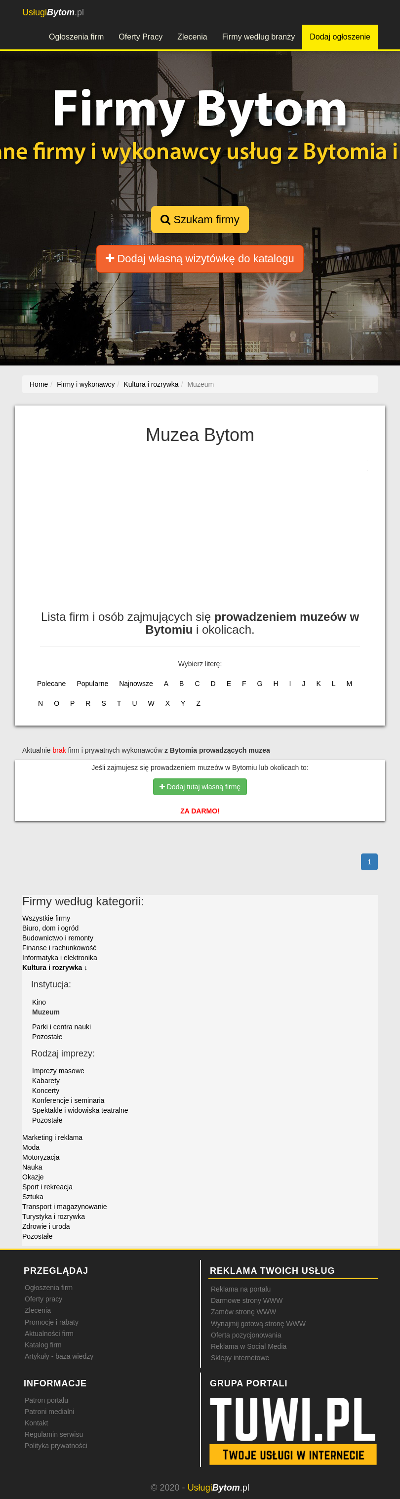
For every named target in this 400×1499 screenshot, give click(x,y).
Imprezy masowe (58, 1071)
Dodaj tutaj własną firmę (200, 787)
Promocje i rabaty (52, 1322)
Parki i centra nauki (61, 1027)
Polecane (51, 684)
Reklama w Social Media (248, 1346)
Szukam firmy (199, 219)
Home (39, 384)
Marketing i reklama (52, 1137)
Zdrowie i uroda (46, 1226)
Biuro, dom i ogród (50, 928)
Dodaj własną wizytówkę (200, 258)
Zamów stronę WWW (243, 1312)
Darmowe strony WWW (246, 1300)
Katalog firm (43, 1345)
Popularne (92, 684)
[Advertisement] (200, 531)
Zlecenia (192, 37)
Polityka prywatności (56, 1446)
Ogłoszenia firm (76, 37)
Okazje (33, 1177)
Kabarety (46, 1081)
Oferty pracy (43, 1299)
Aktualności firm (49, 1333)
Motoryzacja (40, 1157)
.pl (53, 12)
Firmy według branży (258, 37)
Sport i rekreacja (47, 1187)
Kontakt (36, 1423)
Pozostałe (47, 1037)
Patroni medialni (49, 1412)
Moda (31, 1147)
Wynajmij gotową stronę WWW (258, 1324)
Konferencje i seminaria (68, 1100)
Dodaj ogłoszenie (340, 37)
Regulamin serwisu (54, 1434)
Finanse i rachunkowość (59, 948)
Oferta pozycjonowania (246, 1335)
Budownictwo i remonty (57, 938)
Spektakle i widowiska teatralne (80, 1110)
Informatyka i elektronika (59, 958)
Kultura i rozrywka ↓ (54, 968)
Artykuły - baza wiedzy (59, 1356)
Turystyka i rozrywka (53, 1216)
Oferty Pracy (140, 37)
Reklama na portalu (241, 1289)
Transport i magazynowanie (64, 1207)
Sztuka (32, 1197)
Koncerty (45, 1090)
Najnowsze (136, 684)
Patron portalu (46, 1400)
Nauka (32, 1167)
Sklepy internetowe (240, 1358)
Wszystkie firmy (46, 918)
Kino (39, 1002)
